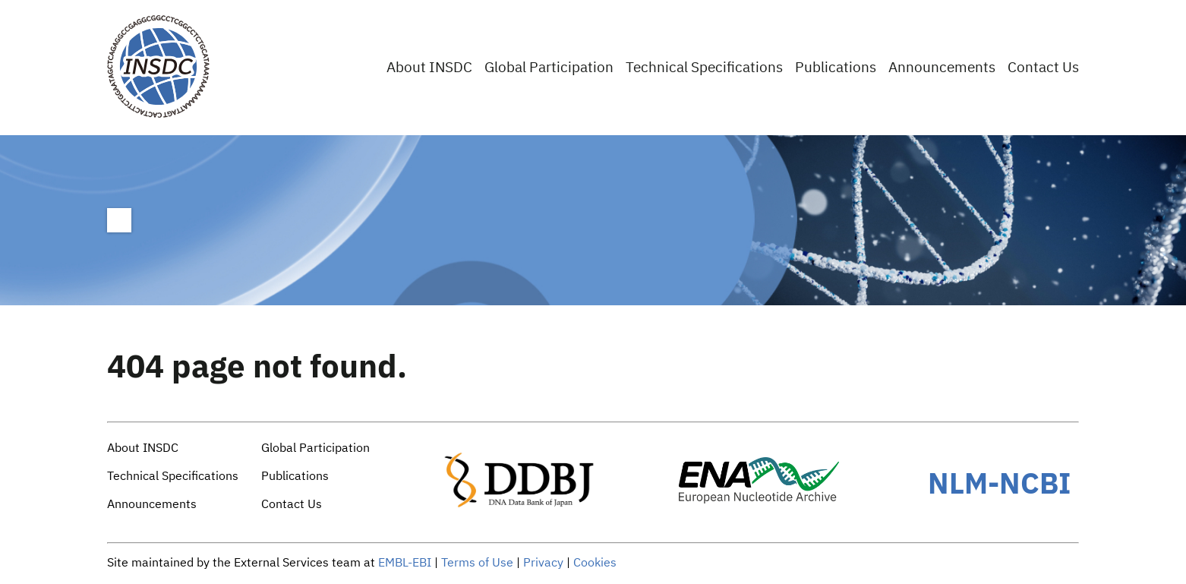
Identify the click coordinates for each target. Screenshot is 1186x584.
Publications (835, 68)
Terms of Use (477, 563)
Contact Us (1043, 68)
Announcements (941, 68)
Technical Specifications (704, 68)
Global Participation (549, 68)
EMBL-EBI (404, 563)
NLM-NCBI (999, 482)
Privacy (543, 563)
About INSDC (429, 68)
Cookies (595, 563)
